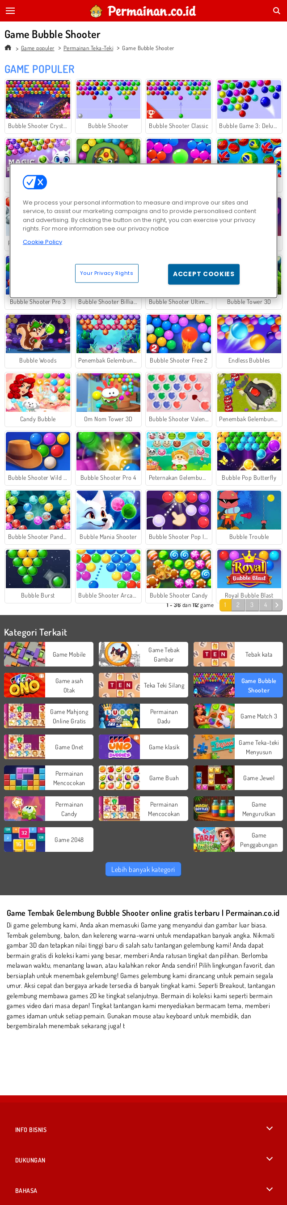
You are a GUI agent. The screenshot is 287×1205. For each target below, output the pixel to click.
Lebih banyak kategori (143, 869)
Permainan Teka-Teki (88, 47)
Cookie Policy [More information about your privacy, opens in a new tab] (42, 242)
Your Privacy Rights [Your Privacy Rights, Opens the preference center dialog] (107, 273)
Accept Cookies (204, 273)
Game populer (38, 47)
